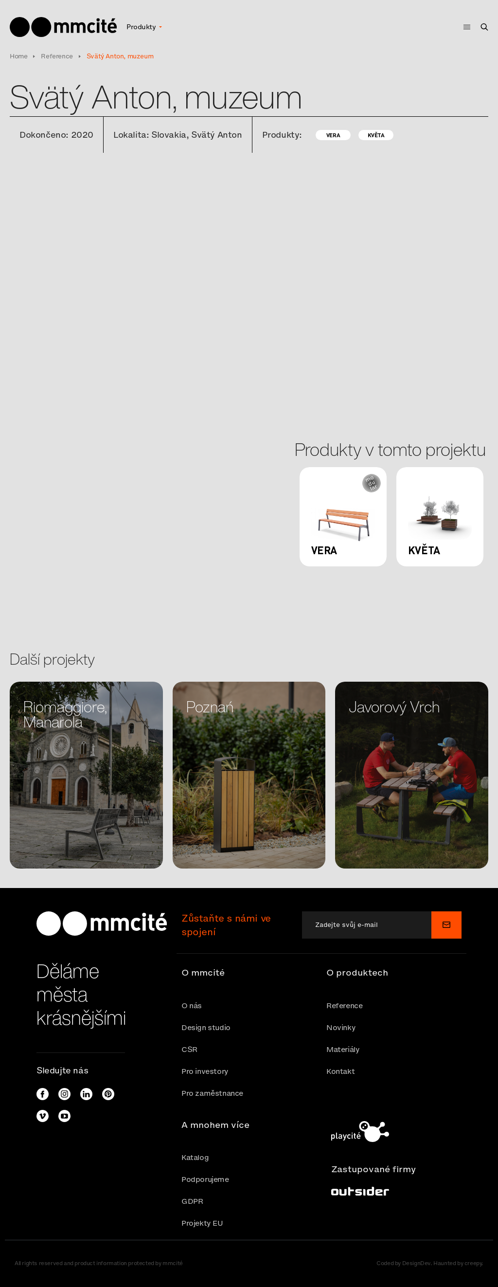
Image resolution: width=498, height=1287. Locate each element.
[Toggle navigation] (464, 27)
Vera (333, 135)
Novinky (341, 1027)
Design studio (206, 1027)
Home (18, 56)
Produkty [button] (142, 27)
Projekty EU (202, 1223)
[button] (249, 973)
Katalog (195, 1157)
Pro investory (205, 1071)
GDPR (192, 1201)
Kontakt (340, 1071)
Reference (56, 56)
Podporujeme (205, 1179)
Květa (376, 135)
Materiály (342, 1049)
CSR (189, 1049)
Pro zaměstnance (212, 1093)
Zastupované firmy (373, 1169)
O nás (191, 1005)
